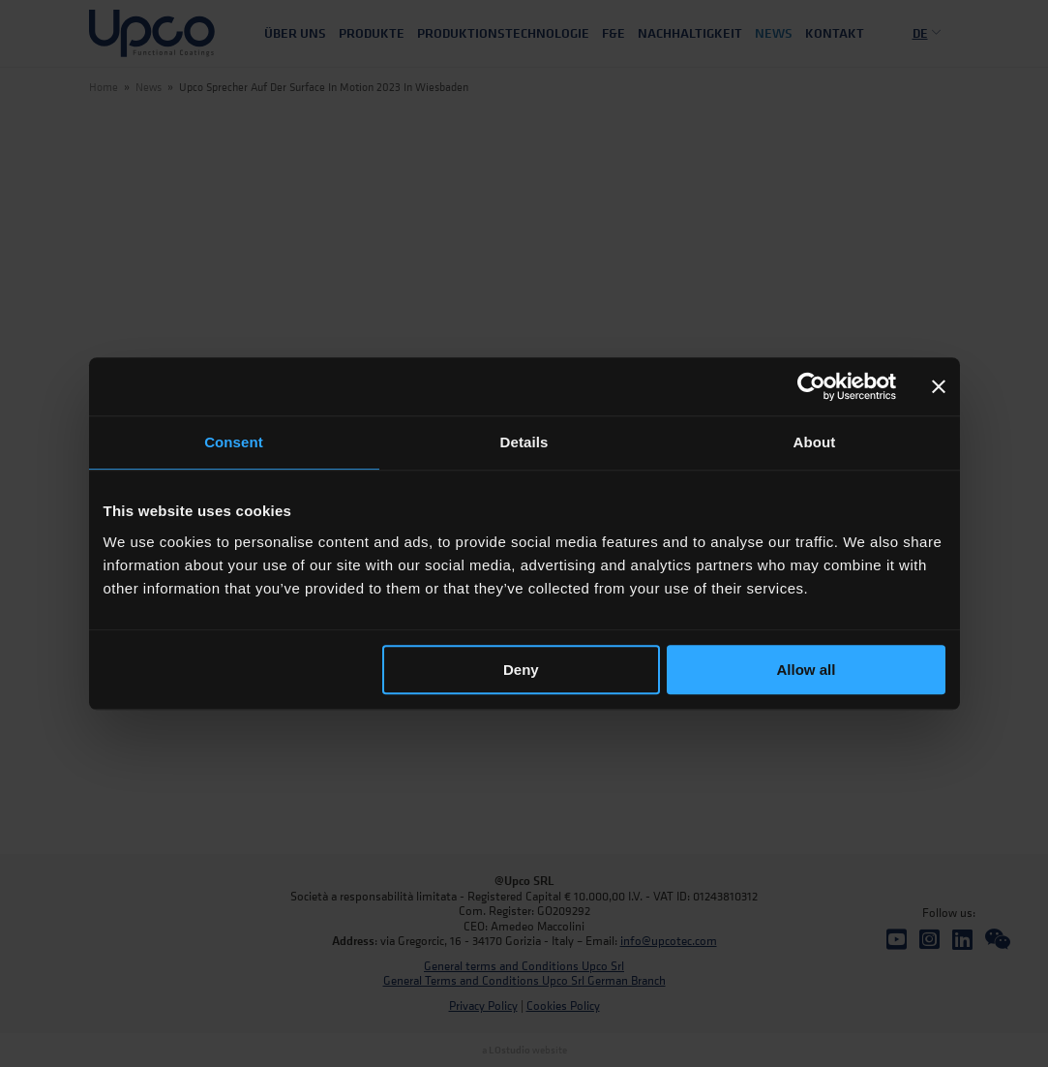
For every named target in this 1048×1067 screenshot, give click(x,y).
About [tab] (814, 442)
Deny (521, 669)
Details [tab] (524, 442)
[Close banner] (938, 386)
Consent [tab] (233, 442)
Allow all (806, 669)
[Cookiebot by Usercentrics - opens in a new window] (811, 386)
